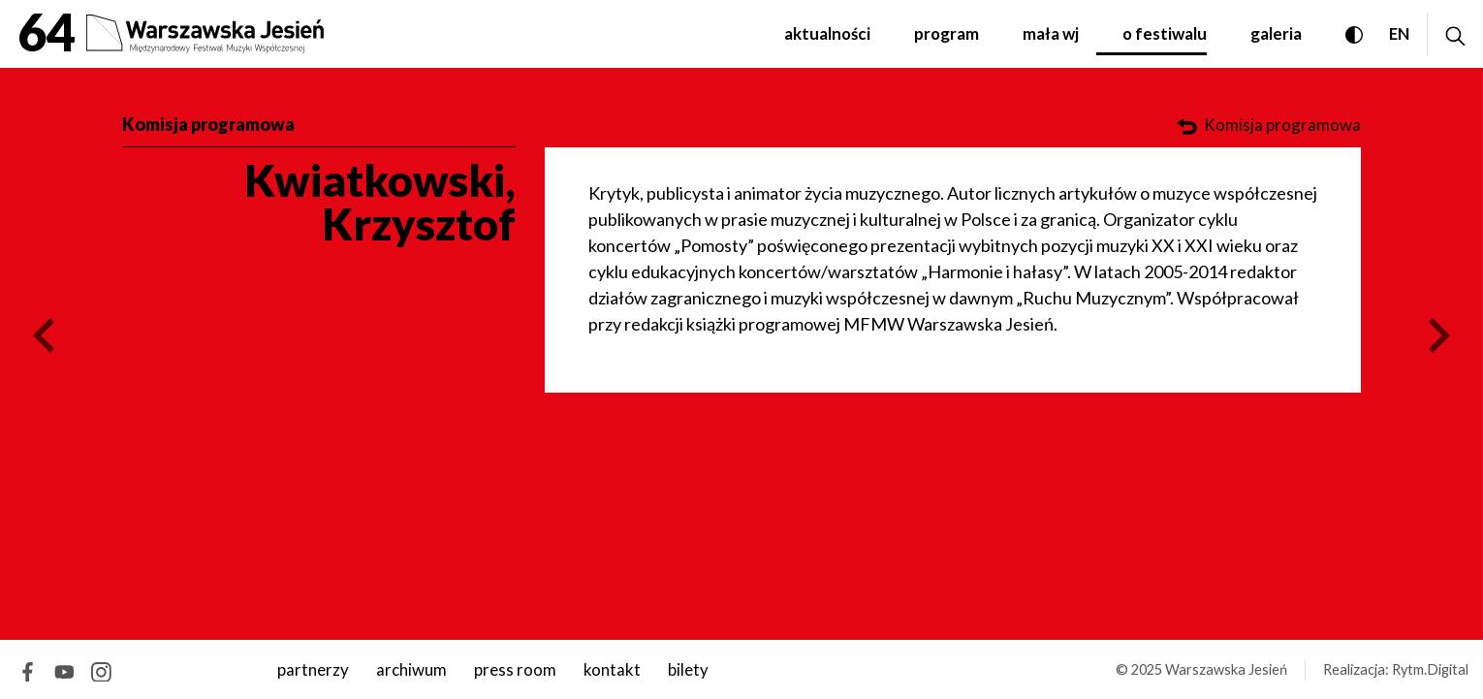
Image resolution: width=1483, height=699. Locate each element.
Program (946, 33)
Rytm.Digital (1430, 669)
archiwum (411, 669)
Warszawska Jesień (1226, 669)
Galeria (1276, 33)
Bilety (688, 669)
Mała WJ (1051, 33)
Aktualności (827, 33)
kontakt (612, 669)
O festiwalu (1164, 33)
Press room (515, 669)
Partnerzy (313, 669)
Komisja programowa (208, 124)
